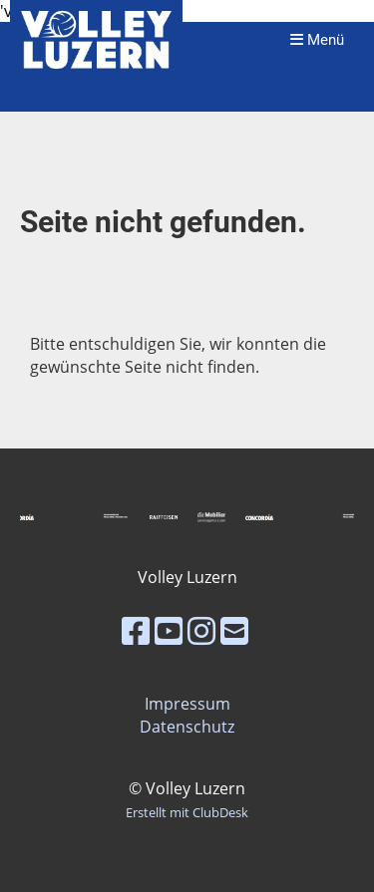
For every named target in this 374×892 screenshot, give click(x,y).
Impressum (187, 704)
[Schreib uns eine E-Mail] (234, 630)
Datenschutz (187, 727)
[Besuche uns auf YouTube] (169, 630)
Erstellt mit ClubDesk (187, 812)
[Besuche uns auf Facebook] (136, 630)
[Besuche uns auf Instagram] (201, 630)
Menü (317, 40)
